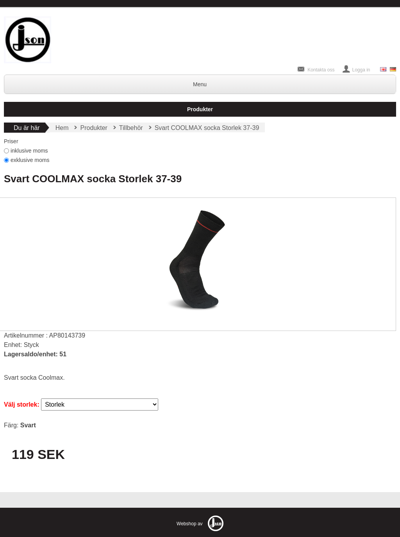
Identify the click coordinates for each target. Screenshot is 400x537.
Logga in (361, 70)
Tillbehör (131, 127)
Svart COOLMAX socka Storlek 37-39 (207, 127)
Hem (62, 127)
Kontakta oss (320, 70)
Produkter (200, 109)
